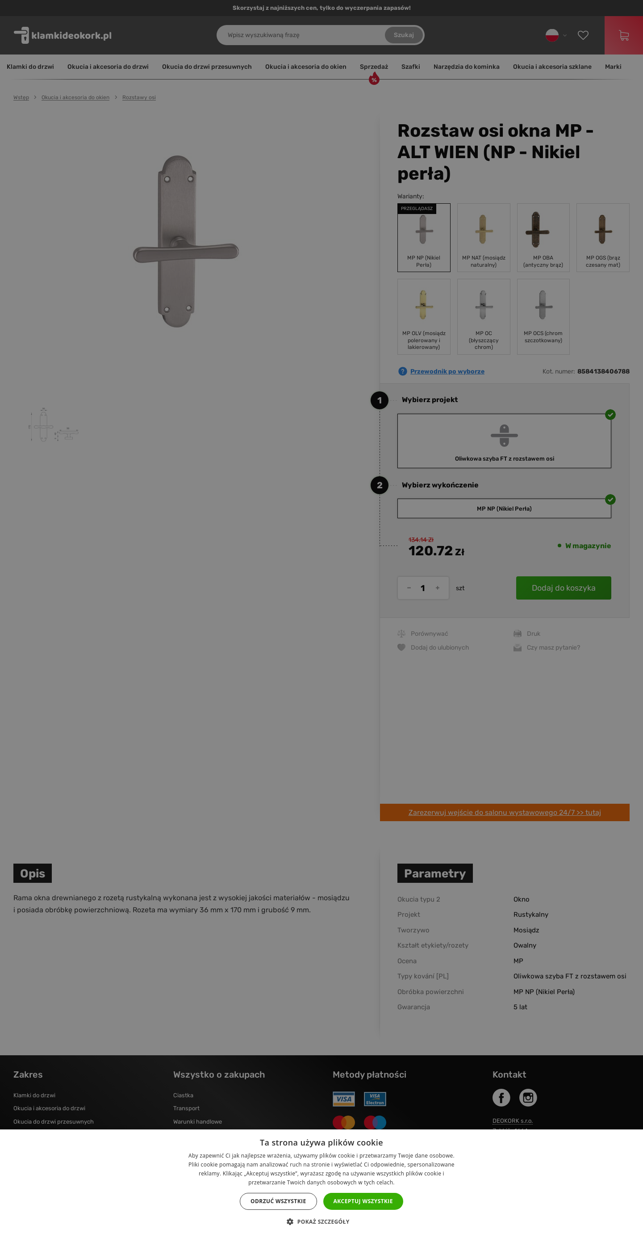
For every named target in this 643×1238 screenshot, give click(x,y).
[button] (321, 1222)
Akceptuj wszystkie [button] (363, 1201)
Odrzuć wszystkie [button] (278, 1201)
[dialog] (321, 619)
